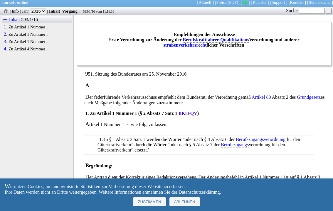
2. (5, 34)
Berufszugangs (235, 144)
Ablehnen (184, 202)
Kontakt (296, 2)
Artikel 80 (261, 97)
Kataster (260, 2)
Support (278, 2)
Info (15, 11)
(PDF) (233, 2)
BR (245, 2)
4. (5, 49)
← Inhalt (11, 19)
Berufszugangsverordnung (260, 139)
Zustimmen (149, 202)
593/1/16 (89, 11)
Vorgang (69, 11)
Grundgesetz (309, 97)
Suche (305, 10)
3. (5, 41)
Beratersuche (320, 2)
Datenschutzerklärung (199, 192)
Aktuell (205, 2)
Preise (221, 2)
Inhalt (54, 11)
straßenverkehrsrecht (184, 44)
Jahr (34, 11)
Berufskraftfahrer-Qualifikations (216, 39)
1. (5, 27)
